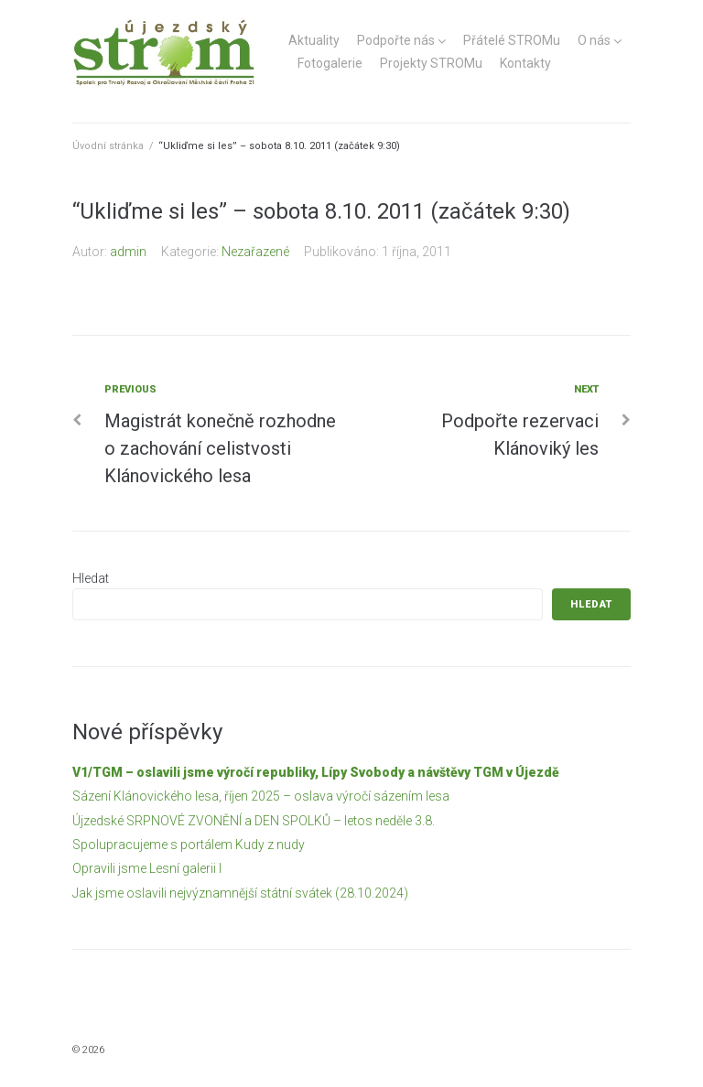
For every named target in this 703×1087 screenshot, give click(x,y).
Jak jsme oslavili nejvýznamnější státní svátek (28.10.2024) (240, 893)
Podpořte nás (396, 40)
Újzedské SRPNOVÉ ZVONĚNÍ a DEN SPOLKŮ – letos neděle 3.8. (253, 820)
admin (128, 251)
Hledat (90, 578)
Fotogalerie (329, 63)
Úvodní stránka (108, 146)
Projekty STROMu (431, 63)
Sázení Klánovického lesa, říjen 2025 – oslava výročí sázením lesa (260, 796)
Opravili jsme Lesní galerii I (147, 868)
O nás (594, 40)
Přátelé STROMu (511, 40)
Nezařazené (255, 251)
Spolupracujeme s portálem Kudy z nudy (188, 844)
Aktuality (314, 40)
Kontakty (525, 63)
